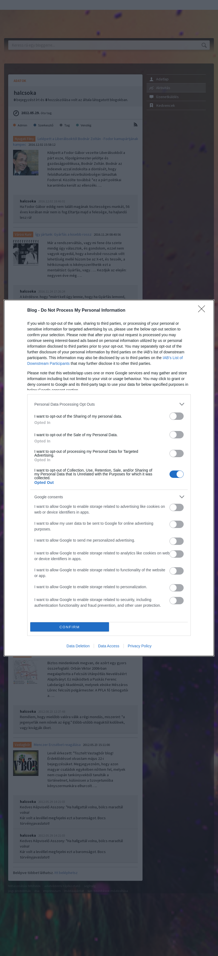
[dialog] (109, 478)
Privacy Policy (140, 646)
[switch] (176, 416)
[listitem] (109, 404)
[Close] (203, 310)
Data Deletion (78, 646)
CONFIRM (69, 627)
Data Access (108, 646)
